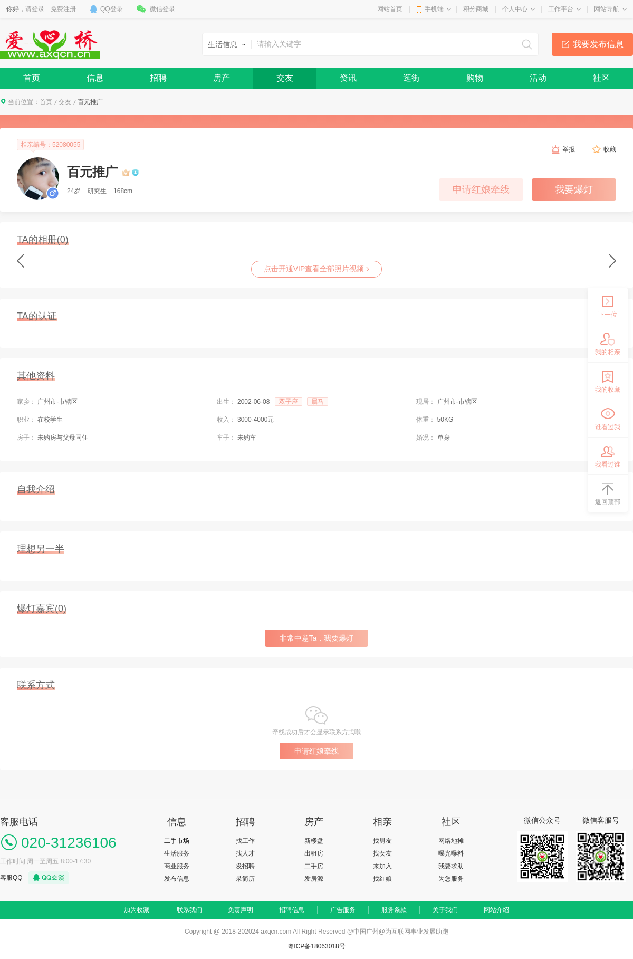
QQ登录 (111, 9)
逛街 (411, 77)
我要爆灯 (574, 189)
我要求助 (451, 866)
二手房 (313, 866)
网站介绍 (496, 910)
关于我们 (445, 910)
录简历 (245, 878)
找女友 (382, 853)
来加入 (382, 866)
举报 (568, 149)
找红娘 (382, 878)
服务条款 (394, 910)
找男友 (382, 840)
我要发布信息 (598, 44)
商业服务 (176, 866)
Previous (20, 261)
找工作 (245, 840)
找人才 (245, 853)
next (612, 261)
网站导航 (606, 9)
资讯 (348, 77)
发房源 (313, 878)
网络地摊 (451, 840)
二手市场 (176, 840)
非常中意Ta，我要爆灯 (317, 638)
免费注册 (63, 9)
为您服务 (451, 878)
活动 (538, 77)
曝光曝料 (451, 853)
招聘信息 (291, 910)
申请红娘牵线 (481, 189)
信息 (95, 77)
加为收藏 (136, 910)
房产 (221, 77)
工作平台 (560, 9)
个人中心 (515, 9)
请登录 (34, 9)
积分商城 (475, 9)
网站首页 (389, 9)
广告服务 (343, 910)
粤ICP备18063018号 (316, 946)
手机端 (434, 9)
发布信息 (176, 878)
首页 (31, 77)
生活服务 (176, 853)
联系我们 (189, 910)
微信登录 (162, 9)
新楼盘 (313, 840)
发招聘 (245, 866)
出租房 (313, 853)
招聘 (158, 77)
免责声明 (240, 910)
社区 (601, 77)
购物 (474, 77)
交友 (284, 77)
